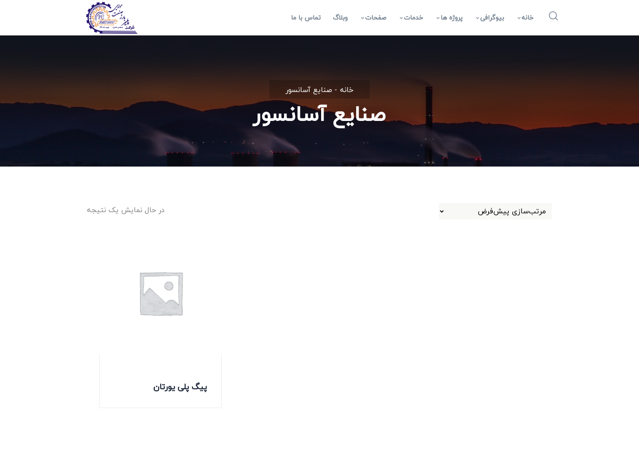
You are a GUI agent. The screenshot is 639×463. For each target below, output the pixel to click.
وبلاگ (340, 17)
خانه (525, 17)
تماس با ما (306, 17)
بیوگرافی (490, 17)
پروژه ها (449, 17)
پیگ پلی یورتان (180, 387)
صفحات (373, 17)
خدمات (411, 17)
